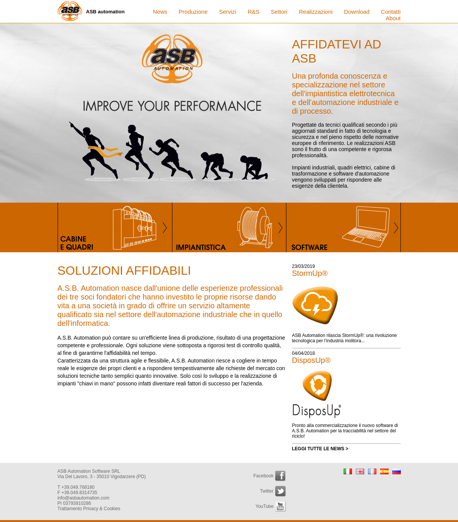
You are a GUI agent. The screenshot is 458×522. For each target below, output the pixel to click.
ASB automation (105, 11)
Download (357, 11)
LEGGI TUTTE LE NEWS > (320, 448)
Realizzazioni (316, 11)
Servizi (227, 11)
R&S (254, 11)
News (160, 11)
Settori (279, 11)
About (393, 18)
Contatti (391, 11)
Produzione (193, 11)
